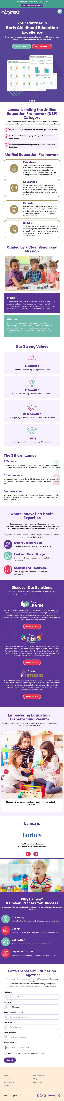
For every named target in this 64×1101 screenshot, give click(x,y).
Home (6, 1074)
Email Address (10, 1032)
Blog (35, 1078)
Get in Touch (21, 46)
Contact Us (37, 1081)
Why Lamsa (8, 1084)
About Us (7, 1078)
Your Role (8, 1021)
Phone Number (10, 1042)
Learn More (32, 625)
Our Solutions (42, 46)
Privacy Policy (39, 1052)
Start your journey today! (32, 5)
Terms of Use (25, 1052)
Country (7, 1001)
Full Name (8, 991)
